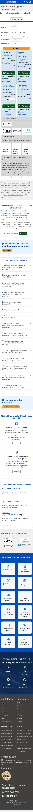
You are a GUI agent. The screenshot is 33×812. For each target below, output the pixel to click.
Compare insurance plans (24, 736)
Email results (16, 19)
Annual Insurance (6, 739)
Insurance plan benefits (24, 730)
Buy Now (8, 72)
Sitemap (4, 709)
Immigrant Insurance (7, 736)
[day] (19, 32)
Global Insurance (6, 748)
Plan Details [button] (5, 234)
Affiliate (19, 715)
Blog (3, 703)
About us (4, 712)
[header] (2, 1)
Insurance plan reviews (23, 733)
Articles (19, 721)
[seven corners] (25, 542)
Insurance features (22, 739)
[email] (30, 2)
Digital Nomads (21, 751)
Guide (3, 718)
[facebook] (4, 796)
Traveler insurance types (24, 748)
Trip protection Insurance (8, 745)
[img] (7, 132)
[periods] (25, 32)
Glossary (20, 718)
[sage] (14, 27)
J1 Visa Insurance (6, 742)
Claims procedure (7, 721)
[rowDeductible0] (11, 99)
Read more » (6, 499)
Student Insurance (6, 733)
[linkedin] (12, 796)
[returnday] (19, 36)
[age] (13, 24)
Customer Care (21, 712)
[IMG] (8, 542)
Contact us (5, 715)
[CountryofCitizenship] (15, 43)
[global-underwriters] (25, 545)
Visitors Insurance (6, 730)
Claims (19, 706)
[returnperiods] (25, 36)
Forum (4, 706)
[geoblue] (28, 132)
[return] (13, 36)
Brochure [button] (14, 234)
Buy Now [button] (22, 234)
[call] (27, 2)
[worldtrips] (7, 125)
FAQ (18, 703)
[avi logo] (10, 2)
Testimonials (21, 709)
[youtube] (8, 796)
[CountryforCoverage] (16, 39)
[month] (13, 32)
